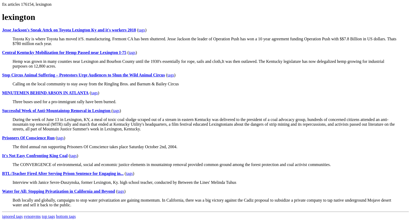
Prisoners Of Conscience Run (28, 138)
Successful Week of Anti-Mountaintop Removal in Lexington (56, 110)
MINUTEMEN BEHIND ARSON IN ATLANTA (45, 93)
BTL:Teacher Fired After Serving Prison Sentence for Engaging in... (63, 173)
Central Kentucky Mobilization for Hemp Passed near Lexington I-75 (64, 52)
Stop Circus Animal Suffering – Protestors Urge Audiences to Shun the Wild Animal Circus (83, 75)
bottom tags (66, 216)
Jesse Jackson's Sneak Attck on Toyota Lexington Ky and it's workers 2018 (69, 30)
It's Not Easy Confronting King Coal (35, 155)
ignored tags (12, 216)
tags (141, 30)
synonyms (32, 216)
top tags (48, 216)
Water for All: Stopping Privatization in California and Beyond (58, 191)
